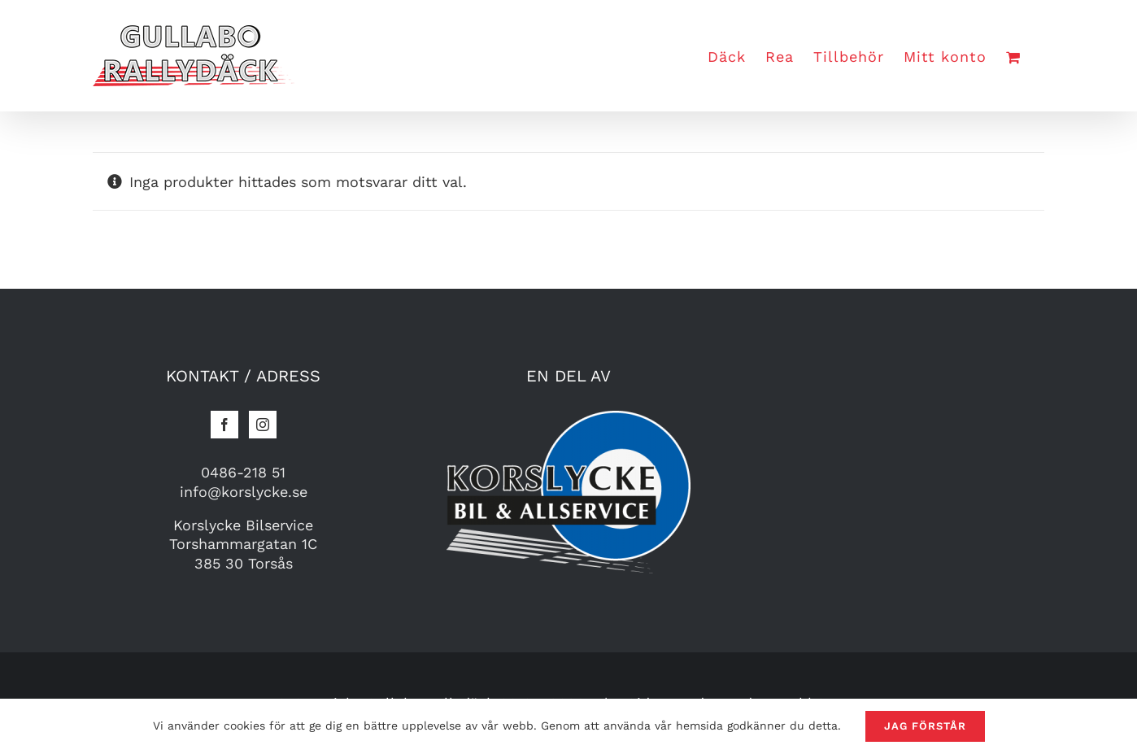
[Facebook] (224, 424)
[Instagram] (263, 424)
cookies (244, 725)
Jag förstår (925, 726)
